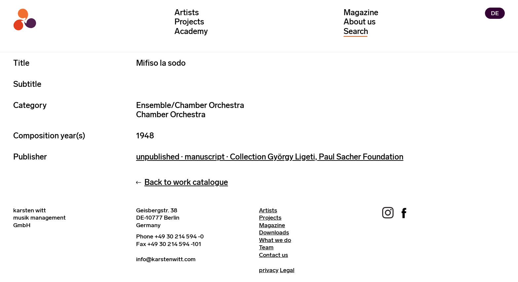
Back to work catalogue (186, 182)
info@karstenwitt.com (166, 259)
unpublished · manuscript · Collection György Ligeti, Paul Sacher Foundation (269, 156)
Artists (186, 12)
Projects (189, 21)
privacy (268, 270)
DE (495, 13)
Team (266, 247)
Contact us (273, 255)
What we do (275, 240)
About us (360, 21)
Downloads (274, 232)
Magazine (361, 12)
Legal (287, 270)
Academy (191, 31)
